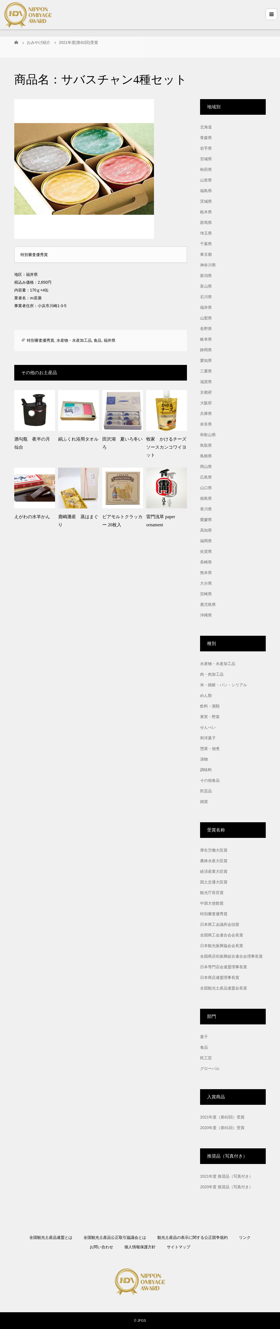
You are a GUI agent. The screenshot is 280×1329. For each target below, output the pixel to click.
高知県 (206, 530)
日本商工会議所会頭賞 (219, 924)
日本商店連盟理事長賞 (219, 977)
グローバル (210, 1068)
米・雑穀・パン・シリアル (223, 685)
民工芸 (206, 1058)
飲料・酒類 (210, 706)
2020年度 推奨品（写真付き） (226, 1187)
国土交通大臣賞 (213, 882)
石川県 (206, 297)
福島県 (206, 190)
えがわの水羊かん (32, 516)
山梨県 (206, 318)
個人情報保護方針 (140, 1247)
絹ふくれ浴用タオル (78, 439)
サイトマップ (178, 1247)
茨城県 (206, 201)
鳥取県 (206, 445)
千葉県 (206, 244)
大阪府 (206, 403)
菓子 (204, 1036)
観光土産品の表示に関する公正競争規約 (192, 1237)
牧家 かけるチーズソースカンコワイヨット (166, 447)
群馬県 (206, 222)
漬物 (204, 759)
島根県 (206, 456)
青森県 (206, 137)
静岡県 (206, 350)
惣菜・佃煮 (210, 748)
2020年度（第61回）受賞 (222, 1127)
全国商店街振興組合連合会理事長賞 (231, 956)
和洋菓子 (208, 738)
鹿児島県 (208, 604)
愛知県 (206, 360)
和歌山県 (208, 434)
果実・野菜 (210, 716)
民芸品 (206, 791)
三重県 (206, 371)
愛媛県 (206, 519)
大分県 (206, 583)
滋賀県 (206, 381)
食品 (97, 340)
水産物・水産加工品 (74, 340)
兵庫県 (206, 413)
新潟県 (206, 275)
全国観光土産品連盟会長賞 (223, 988)
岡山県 (206, 466)
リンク (245, 1237)
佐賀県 (206, 551)
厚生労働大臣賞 (213, 850)
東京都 (206, 254)
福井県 (109, 340)
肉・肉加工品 (212, 674)
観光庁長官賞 (212, 892)
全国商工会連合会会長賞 (221, 935)
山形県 (206, 180)
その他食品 (210, 780)
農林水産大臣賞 (213, 861)
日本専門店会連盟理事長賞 (223, 967)
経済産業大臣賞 (213, 871)
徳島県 (206, 498)
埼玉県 (206, 233)
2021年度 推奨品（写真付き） (226, 1176)
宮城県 (206, 159)
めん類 (206, 695)
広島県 (206, 477)
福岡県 (206, 541)
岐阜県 (206, 339)
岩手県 (206, 148)
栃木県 (206, 212)
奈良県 (206, 424)
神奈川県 (208, 265)
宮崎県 (206, 594)
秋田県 (206, 169)
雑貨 (204, 801)
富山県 (206, 286)
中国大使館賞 (212, 903)
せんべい (208, 727)
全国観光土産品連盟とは (50, 1237)
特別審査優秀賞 (40, 340)
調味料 (206, 770)
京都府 (206, 392)
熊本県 (206, 572)
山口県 (206, 488)
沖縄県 (206, 615)
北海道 (206, 127)
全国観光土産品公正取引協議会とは (115, 1237)
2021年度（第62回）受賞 (222, 1117)
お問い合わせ (101, 1247)
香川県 (206, 509)
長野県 (206, 328)
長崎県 (206, 562)
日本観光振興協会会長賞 (221, 945)
